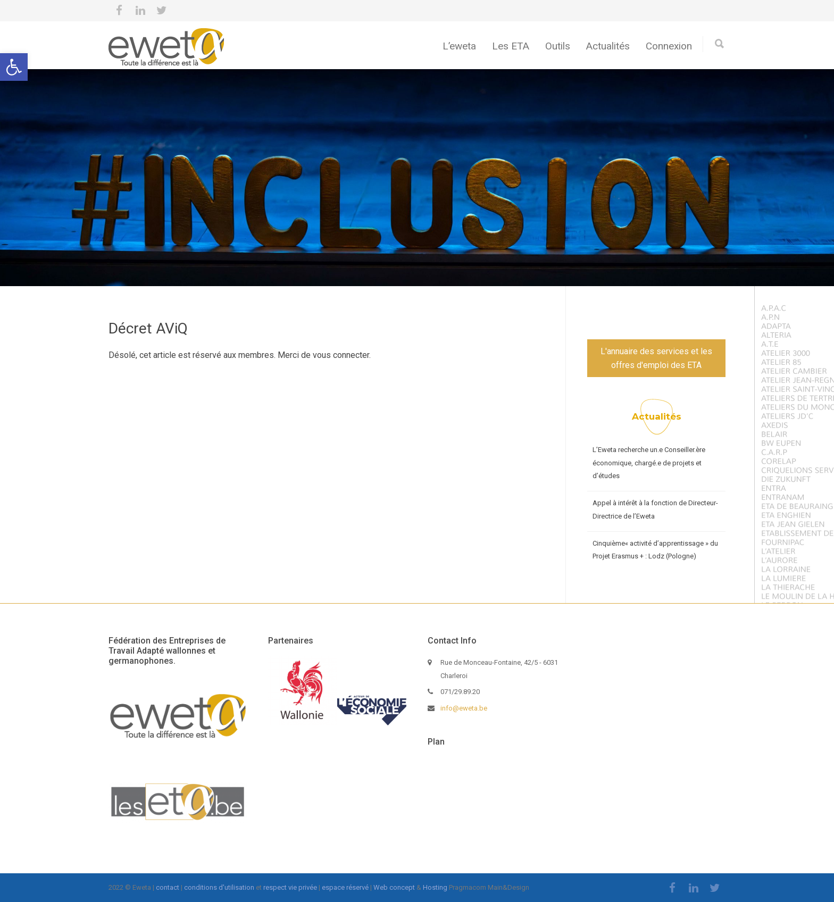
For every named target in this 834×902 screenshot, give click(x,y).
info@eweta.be (463, 708)
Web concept (394, 887)
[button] (14, 67)
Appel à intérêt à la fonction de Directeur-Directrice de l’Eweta (655, 509)
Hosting (435, 887)
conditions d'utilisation (219, 887)
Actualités (608, 46)
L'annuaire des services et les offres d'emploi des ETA (656, 358)
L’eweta (459, 46)
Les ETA (510, 46)
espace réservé (345, 887)
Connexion (669, 46)
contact (167, 887)
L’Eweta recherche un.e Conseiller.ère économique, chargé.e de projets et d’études (649, 463)
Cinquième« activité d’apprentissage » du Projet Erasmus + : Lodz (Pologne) (655, 550)
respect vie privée (290, 887)
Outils (557, 46)
